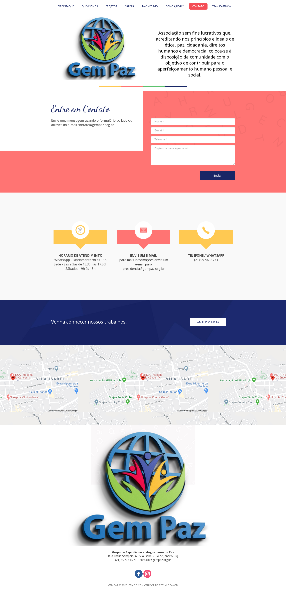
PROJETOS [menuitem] (111, 6)
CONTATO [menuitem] (198, 6)
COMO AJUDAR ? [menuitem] (175, 6)
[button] (208, 322)
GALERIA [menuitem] (129, 6)
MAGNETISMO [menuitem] (150, 6)
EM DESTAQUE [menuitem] (66, 6)
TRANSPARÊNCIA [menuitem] (221, 6)
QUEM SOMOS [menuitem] (90, 6)
